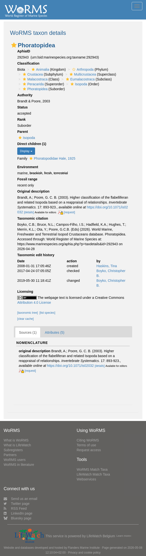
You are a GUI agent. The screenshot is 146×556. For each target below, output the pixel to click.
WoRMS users (15, 460)
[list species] (47, 312)
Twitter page (16, 504)
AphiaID (23, 51)
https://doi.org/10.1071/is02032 (70, 366)
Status (22, 107)
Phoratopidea (34, 89)
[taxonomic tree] (27, 312)
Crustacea (32, 74)
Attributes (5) (54, 332)
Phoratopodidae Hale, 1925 (51, 158)
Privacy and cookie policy (84, 552)
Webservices (86, 479)
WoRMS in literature (19, 465)
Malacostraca (34, 79)
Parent (22, 132)
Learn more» (124, 535)
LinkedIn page (18, 513)
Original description (33, 191)
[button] (14, 45)
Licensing (25, 291)
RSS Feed (15, 508)
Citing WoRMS (88, 440)
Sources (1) (27, 332)
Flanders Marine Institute (84, 547)
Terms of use (86, 445)
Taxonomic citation (32, 218)
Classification (28, 63)
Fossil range (27, 179)
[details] (29, 212)
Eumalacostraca (80, 79)
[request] (69, 212)
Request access (89, 450)
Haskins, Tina (106, 266)
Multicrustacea (82, 74)
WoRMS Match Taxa (92, 469)
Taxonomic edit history (35, 255)
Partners (10, 455)
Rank (21, 119)
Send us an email (20, 499)
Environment (27, 167)
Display (26, 151)
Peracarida (33, 84)
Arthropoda (82, 69)
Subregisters (13, 450)
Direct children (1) (31, 144)
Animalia (39, 69)
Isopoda (78, 84)
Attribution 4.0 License (34, 302)
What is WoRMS (16, 440)
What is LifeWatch (17, 445)
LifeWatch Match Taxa (93, 474)
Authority (24, 95)
